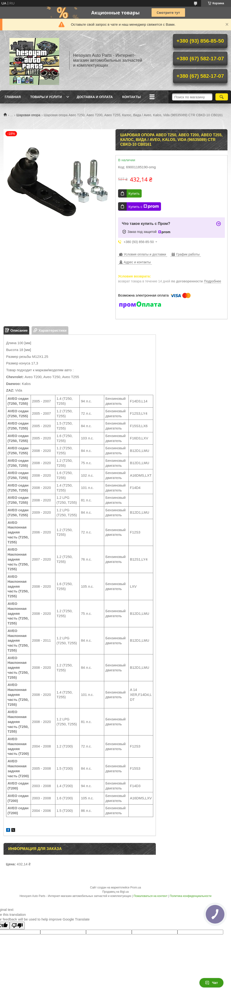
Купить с (143, 206)
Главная (13, 97)
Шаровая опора (28, 115)
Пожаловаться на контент (150, 896)
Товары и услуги (46, 97)
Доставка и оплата (95, 97)
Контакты (131, 97)
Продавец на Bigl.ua (115, 891)
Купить (134, 193)
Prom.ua (135, 887)
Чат (211, 983)
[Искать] (221, 96)
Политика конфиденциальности (190, 896)
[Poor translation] (17, 925)
